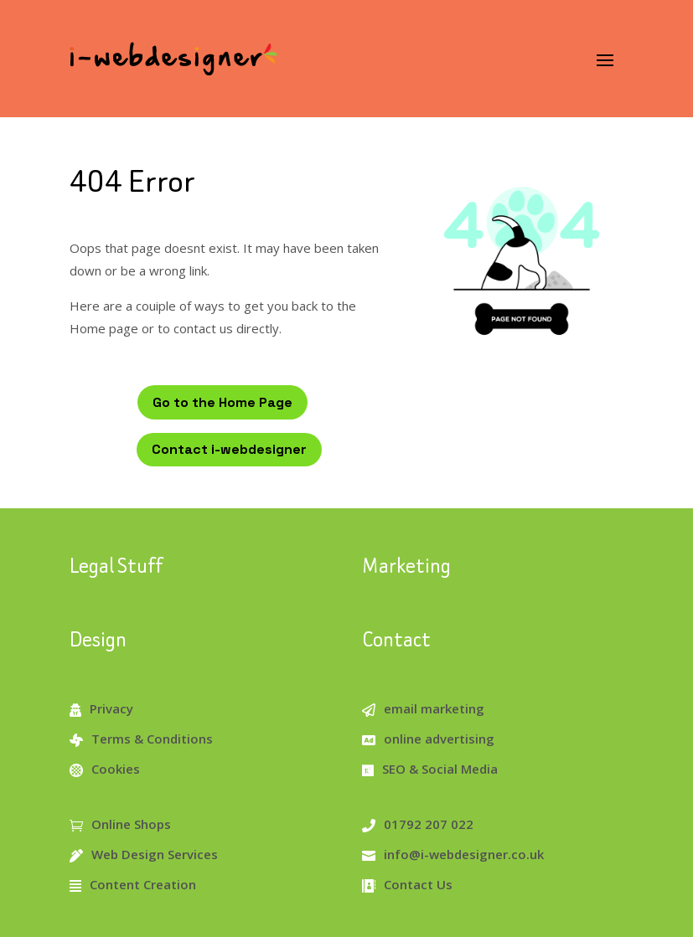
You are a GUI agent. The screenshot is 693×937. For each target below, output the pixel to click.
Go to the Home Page (222, 402)
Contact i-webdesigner (229, 449)
